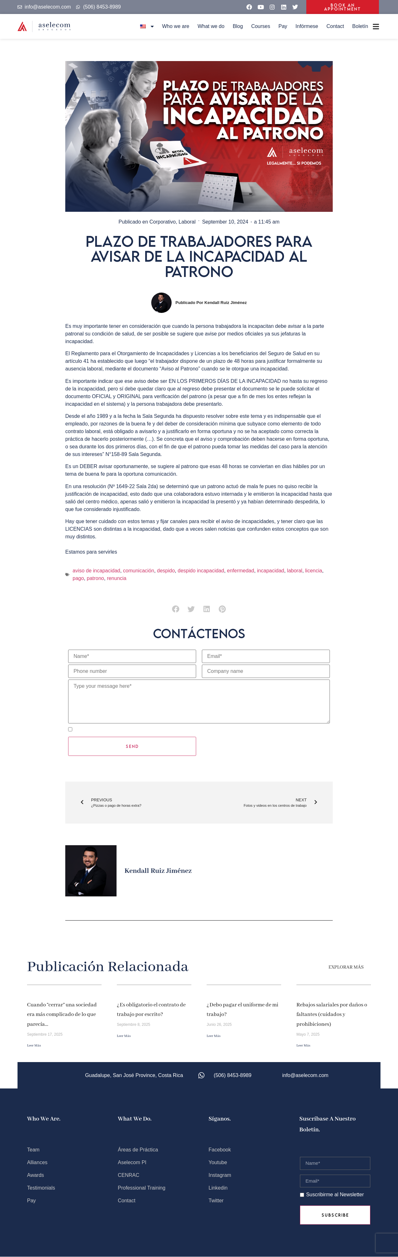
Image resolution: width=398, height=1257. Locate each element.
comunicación (138, 570)
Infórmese (306, 26)
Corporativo (162, 221)
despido (166, 570)
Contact (335, 26)
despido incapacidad (201, 570)
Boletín (360, 26)
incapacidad (270, 570)
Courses (260, 26)
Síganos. (220, 1119)
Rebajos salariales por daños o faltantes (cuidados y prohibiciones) (331, 1015)
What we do (210, 26)
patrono (95, 578)
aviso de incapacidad (96, 570)
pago (78, 578)
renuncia (116, 578)
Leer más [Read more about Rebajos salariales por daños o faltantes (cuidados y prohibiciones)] (303, 1045)
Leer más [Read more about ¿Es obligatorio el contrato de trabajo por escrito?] (124, 1036)
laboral (294, 570)
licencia (313, 570)
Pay (282, 26)
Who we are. (43, 1119)
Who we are (175, 26)
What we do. (135, 1119)
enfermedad (240, 570)
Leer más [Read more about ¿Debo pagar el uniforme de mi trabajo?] (214, 1036)
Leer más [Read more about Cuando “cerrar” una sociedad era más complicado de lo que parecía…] (34, 1045)
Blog (238, 26)
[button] (175, 609)
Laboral (187, 221)
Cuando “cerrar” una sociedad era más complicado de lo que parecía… (62, 1015)
